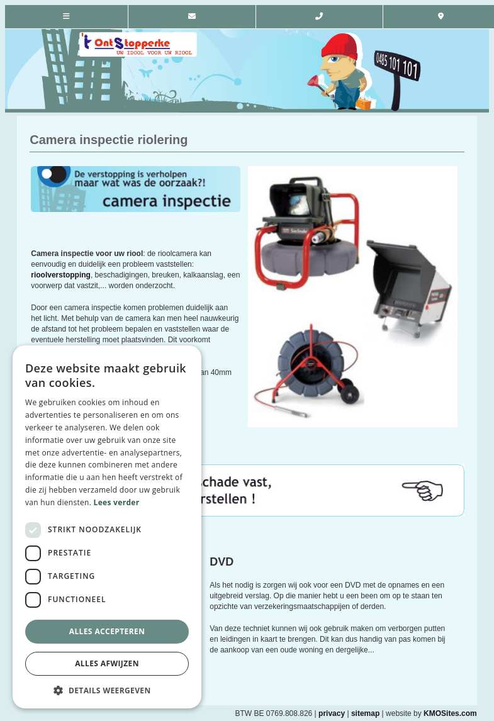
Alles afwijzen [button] (107, 663)
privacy (331, 713)
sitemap (365, 713)
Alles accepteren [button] (107, 631)
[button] (107, 690)
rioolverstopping (61, 275)
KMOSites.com (450, 713)
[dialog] (107, 526)
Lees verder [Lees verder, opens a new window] (117, 502)
